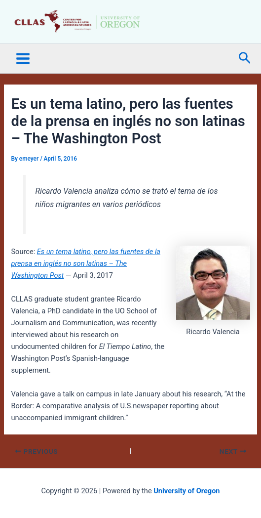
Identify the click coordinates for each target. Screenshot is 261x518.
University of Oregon (186, 490)
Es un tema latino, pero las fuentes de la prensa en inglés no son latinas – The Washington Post (85, 263)
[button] (244, 58)
